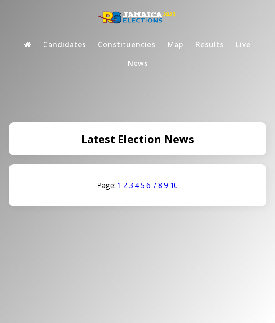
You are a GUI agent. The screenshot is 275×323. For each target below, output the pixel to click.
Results (209, 44)
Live (243, 44)
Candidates (64, 44)
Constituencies (126, 44)
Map (175, 44)
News (137, 63)
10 (174, 185)
